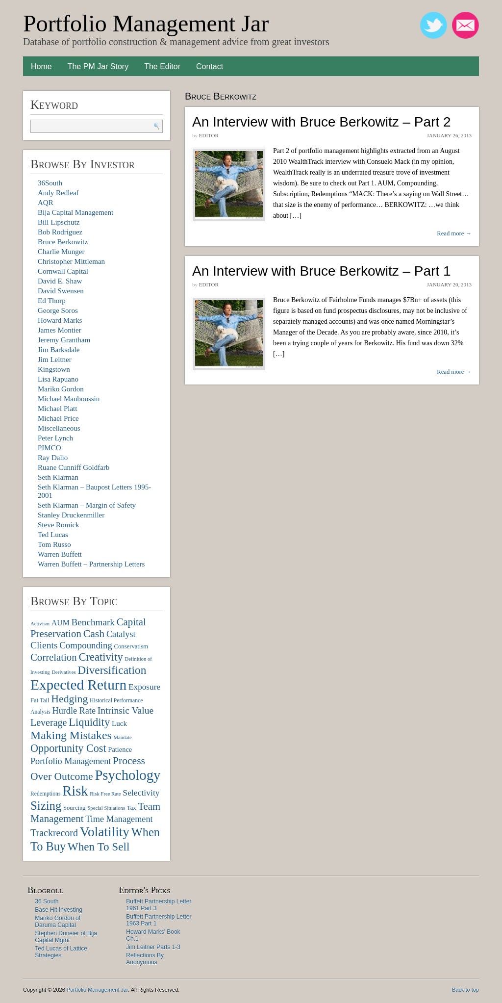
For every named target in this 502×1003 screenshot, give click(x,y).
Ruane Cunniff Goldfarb (73, 467)
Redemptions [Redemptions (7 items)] (45, 794)
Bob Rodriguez (60, 232)
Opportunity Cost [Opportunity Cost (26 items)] (68, 748)
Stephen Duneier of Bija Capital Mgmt (66, 937)
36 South (46, 901)
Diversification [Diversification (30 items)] (111, 670)
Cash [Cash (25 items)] (94, 634)
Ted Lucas (53, 535)
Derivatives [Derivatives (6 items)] (63, 672)
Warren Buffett (60, 554)
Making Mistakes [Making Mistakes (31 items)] (71, 735)
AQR (45, 202)
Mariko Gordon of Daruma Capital (57, 921)
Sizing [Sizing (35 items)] (45, 805)
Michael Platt (57, 408)
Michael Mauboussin (69, 399)
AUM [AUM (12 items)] (60, 622)
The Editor (162, 66)
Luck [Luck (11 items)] (119, 723)
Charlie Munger (61, 252)
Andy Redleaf (58, 193)
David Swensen (61, 291)
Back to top (465, 990)
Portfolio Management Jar (146, 23)
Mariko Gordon (61, 389)
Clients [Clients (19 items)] (44, 645)
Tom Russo (54, 544)
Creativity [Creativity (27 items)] (100, 657)
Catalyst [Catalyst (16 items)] (121, 634)
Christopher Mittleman (71, 261)
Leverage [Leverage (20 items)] (48, 722)
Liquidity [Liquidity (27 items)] (89, 722)
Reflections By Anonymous (145, 959)
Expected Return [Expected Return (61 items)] (78, 685)
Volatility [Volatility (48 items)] (104, 831)
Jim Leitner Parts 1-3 (153, 947)
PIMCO (49, 448)
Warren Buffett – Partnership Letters (91, 564)
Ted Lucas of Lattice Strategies (61, 952)
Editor (209, 135)
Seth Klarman (58, 477)
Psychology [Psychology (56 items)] (127, 775)
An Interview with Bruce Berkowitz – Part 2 (321, 121)
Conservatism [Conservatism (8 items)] (131, 646)
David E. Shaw (60, 281)
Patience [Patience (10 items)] (120, 749)
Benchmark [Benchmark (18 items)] (92, 622)
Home (41, 66)
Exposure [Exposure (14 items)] (144, 687)
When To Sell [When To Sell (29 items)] (99, 846)
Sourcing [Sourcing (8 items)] (74, 807)
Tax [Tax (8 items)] (131, 807)
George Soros (58, 310)
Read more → (454, 233)
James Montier (59, 330)
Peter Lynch (55, 438)
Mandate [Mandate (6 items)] (122, 737)
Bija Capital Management (75, 212)
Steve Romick (58, 525)
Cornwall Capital (63, 271)
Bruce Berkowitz (63, 242)
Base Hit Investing (58, 909)
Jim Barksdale (58, 350)
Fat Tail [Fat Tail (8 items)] (40, 700)
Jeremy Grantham (64, 340)
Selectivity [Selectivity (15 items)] (141, 792)
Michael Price (58, 418)
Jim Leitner (55, 359)
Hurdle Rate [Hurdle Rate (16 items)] (74, 711)
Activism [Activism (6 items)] (40, 623)
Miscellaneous (59, 428)
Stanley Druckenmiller (71, 515)
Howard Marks (60, 320)
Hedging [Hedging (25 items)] (69, 699)
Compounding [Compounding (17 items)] (85, 645)
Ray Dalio (53, 458)
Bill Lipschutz (58, 222)
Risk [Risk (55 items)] (75, 790)
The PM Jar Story (98, 66)
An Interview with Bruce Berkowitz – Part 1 (321, 271)
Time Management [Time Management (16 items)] (118, 819)
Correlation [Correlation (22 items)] (53, 657)
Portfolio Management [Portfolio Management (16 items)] (70, 761)
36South (50, 183)
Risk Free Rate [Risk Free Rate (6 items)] (105, 794)
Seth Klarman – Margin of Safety (87, 505)
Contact (209, 66)
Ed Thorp (52, 301)
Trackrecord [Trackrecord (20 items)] (54, 832)
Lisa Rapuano (58, 379)
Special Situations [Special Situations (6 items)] (106, 808)
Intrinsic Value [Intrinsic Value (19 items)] (125, 710)
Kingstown (54, 369)
